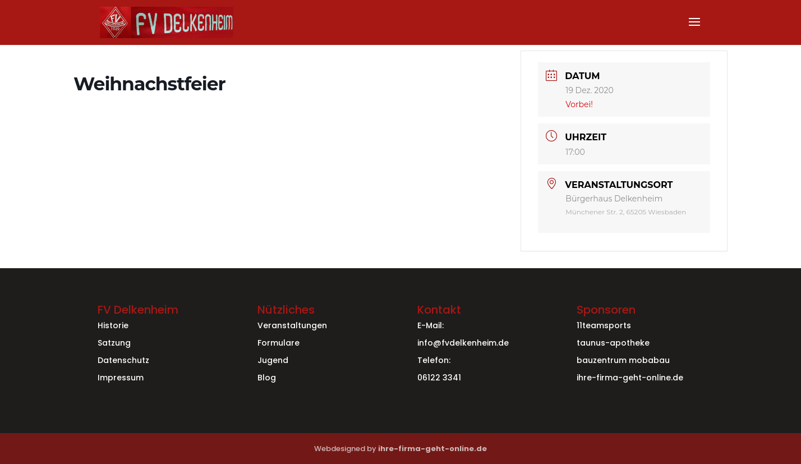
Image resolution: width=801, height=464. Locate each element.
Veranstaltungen (292, 325)
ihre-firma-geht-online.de (630, 377)
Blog (266, 377)
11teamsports (604, 325)
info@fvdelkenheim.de (463, 342)
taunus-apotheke (613, 342)
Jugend (272, 360)
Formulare (278, 342)
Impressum (121, 377)
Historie (113, 325)
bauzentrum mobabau (623, 360)
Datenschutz (123, 360)
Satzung (114, 342)
